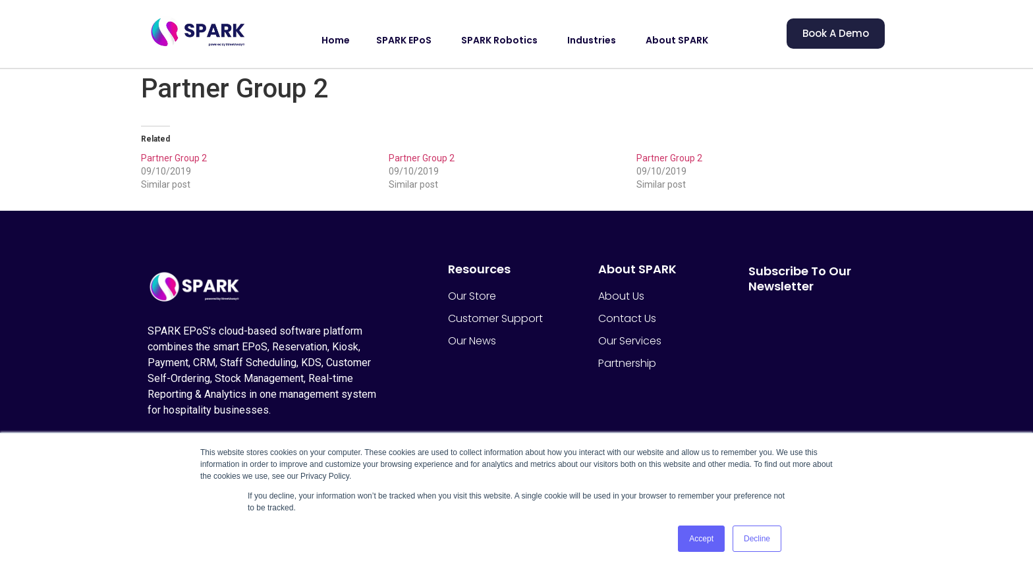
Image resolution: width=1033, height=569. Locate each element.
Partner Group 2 (174, 158)
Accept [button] (701, 538)
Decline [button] (757, 538)
